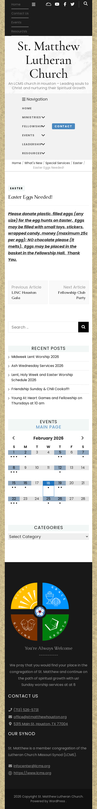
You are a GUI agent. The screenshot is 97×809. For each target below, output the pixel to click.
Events (16, 22)
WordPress (57, 801)
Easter (16, 188)
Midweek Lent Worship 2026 (35, 356)
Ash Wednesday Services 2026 (37, 365)
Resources (32, 153)
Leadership (32, 144)
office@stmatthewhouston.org (40, 716)
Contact (63, 126)
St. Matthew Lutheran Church (48, 59)
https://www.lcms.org (32, 772)
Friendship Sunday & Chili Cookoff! (40, 388)
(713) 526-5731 (26, 709)
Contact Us (20, 13)
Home (16, 4)
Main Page (48, 427)
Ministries (31, 117)
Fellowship (32, 126)
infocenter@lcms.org (32, 765)
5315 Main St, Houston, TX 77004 (41, 723)
